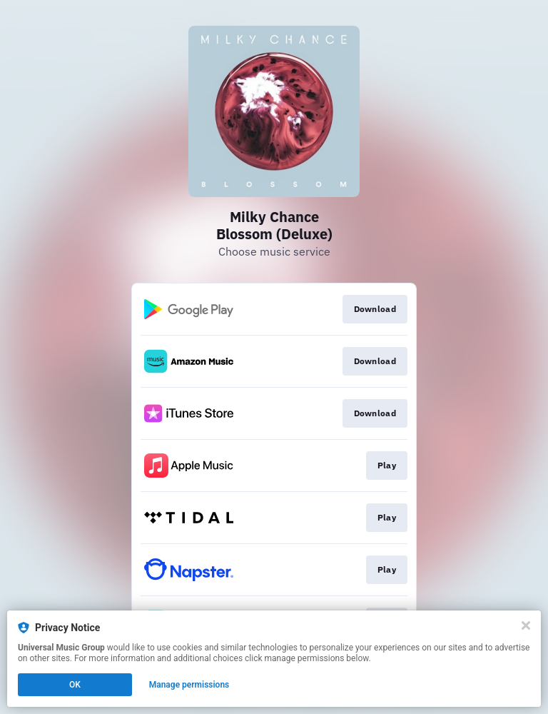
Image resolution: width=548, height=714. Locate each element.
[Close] (525, 625)
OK (75, 685)
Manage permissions (189, 685)
